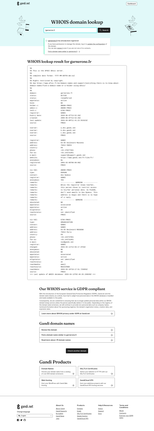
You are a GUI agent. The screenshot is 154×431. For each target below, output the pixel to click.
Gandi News (60, 416)
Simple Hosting (82, 416)
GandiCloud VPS (82, 418)
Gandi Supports (61, 411)
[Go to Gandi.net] (23, 3)
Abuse (121, 411)
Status (100, 408)
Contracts (122, 413)
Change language (23, 412)
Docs (100, 413)
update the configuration (96, 44)
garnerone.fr (53, 41)
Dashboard (132, 4)
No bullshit (59, 413)
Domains (80, 408)
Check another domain (77, 351)
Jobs (57, 418)
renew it (60, 48)
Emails (79, 411)
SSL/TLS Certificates (84, 413)
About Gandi (60, 408)
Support (101, 411)
